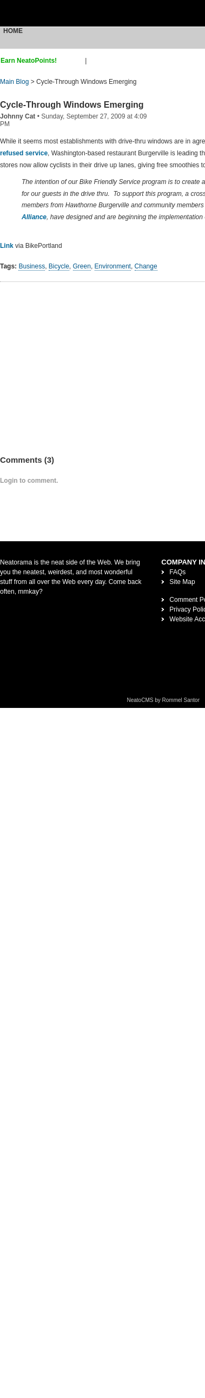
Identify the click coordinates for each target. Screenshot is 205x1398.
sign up (72, 60)
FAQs (177, 572)
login (95, 60)
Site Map (182, 582)
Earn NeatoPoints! (29, 60)
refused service (24, 153)
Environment (113, 266)
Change (146, 266)
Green (82, 266)
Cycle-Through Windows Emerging (72, 104)
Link (7, 246)
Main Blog (14, 82)
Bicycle (59, 266)
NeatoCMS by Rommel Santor (163, 700)
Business (31, 266)
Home (13, 31)
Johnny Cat (17, 116)
